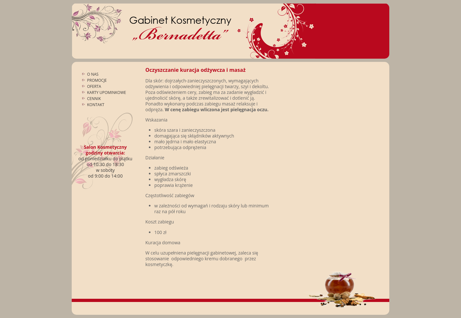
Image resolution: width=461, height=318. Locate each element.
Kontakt (95, 104)
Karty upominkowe (106, 92)
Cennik (94, 98)
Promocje (97, 80)
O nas (93, 74)
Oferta (94, 86)
